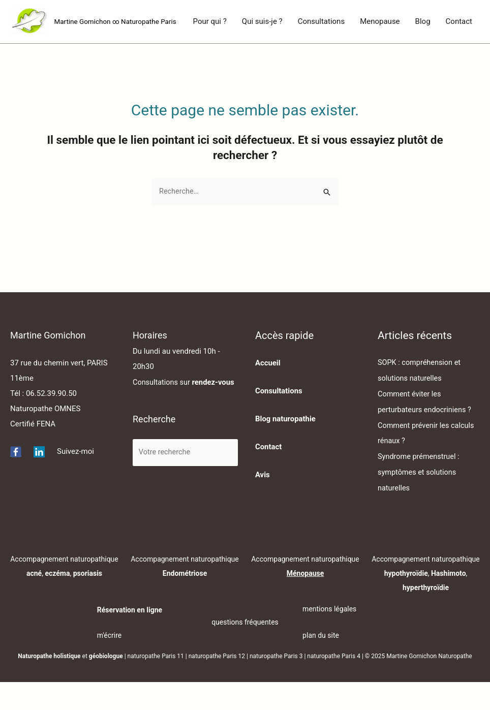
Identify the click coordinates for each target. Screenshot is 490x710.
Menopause (380, 59)
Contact (459, 59)
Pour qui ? (210, 59)
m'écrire (109, 663)
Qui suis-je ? (262, 59)
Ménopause (305, 601)
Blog (423, 59)
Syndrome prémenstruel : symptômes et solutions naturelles (420, 500)
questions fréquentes (245, 650)
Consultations (321, 59)
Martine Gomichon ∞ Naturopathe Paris (117, 22)
